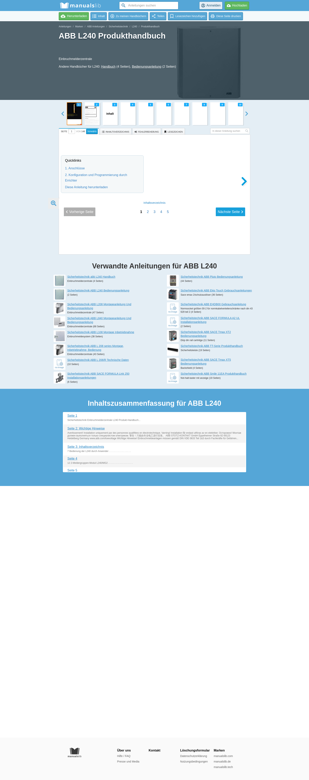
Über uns (124, 750)
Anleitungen (65, 26)
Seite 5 (72, 722)
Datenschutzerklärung (193, 756)
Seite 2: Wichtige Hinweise (86, 680)
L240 (134, 26)
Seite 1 (72, 667)
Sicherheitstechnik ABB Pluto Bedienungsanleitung (212, 528)
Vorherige (79, 480)
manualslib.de (222, 761)
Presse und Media (128, 761)
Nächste (230, 480)
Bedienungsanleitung (146, 66)
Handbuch (108, 66)
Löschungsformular (195, 750)
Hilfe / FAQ (123, 756)
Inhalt (154, 471)
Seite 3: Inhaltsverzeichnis (85, 698)
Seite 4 (72, 710)
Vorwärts (92, 131)
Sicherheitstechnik (118, 26)
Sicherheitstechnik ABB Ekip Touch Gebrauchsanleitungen (216, 542)
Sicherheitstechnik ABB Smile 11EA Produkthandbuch (214, 625)
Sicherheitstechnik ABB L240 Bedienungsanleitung (98, 542)
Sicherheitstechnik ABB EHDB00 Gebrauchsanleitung (213, 555)
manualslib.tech (223, 767)
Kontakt (154, 750)
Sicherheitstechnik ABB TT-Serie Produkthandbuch (212, 597)
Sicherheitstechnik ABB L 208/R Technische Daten (98, 611)
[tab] (79, 130)
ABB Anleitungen (96, 26)
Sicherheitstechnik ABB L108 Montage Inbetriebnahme (100, 583)
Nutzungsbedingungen (194, 761)
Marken (79, 26)
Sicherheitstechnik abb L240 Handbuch (91, 528)
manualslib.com (223, 756)
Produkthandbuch (150, 26)
